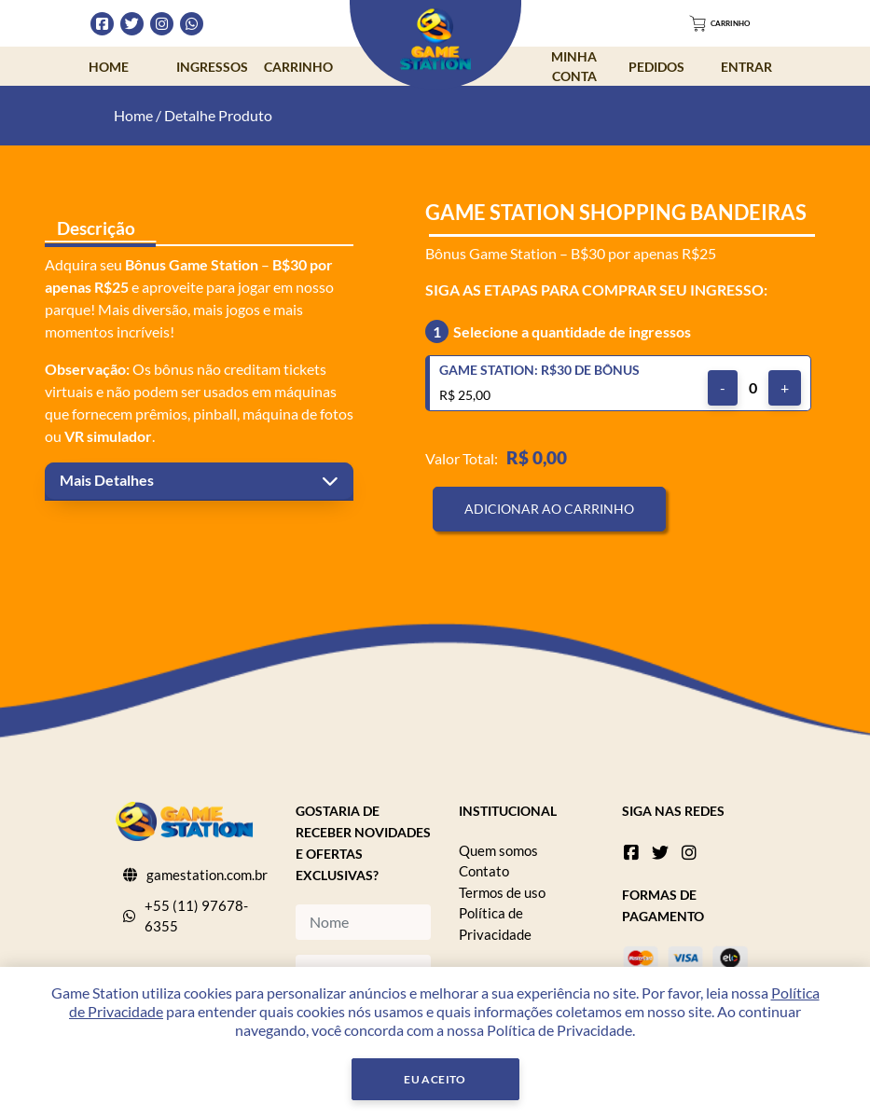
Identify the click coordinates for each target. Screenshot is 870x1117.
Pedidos (656, 67)
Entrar (746, 67)
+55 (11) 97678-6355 (196, 916)
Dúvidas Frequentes (577, 23)
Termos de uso (502, 892)
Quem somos (498, 850)
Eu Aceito (435, 1079)
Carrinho (298, 67)
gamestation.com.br (207, 874)
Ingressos (212, 67)
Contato (484, 870)
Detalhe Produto (218, 115)
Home (109, 67)
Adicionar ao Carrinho (549, 509)
